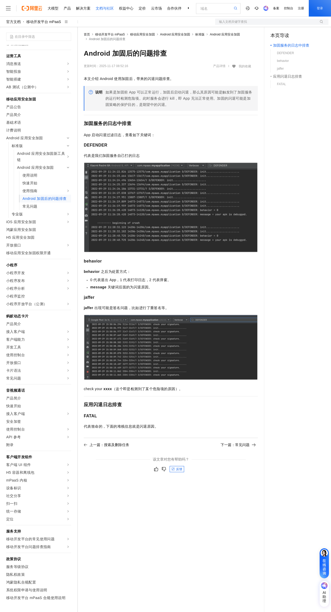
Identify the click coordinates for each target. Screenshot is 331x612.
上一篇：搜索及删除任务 (106, 445)
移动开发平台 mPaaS (43, 22)
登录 (320, 8)
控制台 (288, 8)
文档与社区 (105, 8)
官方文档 (13, 22)
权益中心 (126, 8)
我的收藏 (245, 66)
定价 (142, 8)
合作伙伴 (174, 8)
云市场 (156, 8)
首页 (87, 34)
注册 (301, 8)
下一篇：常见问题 (238, 445)
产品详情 (219, 66)
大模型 (53, 8)
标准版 (200, 34)
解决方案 (83, 8)
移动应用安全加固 (142, 34)
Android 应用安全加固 (175, 34)
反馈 (176, 469)
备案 (276, 8)
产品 (67, 8)
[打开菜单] (8, 8)
